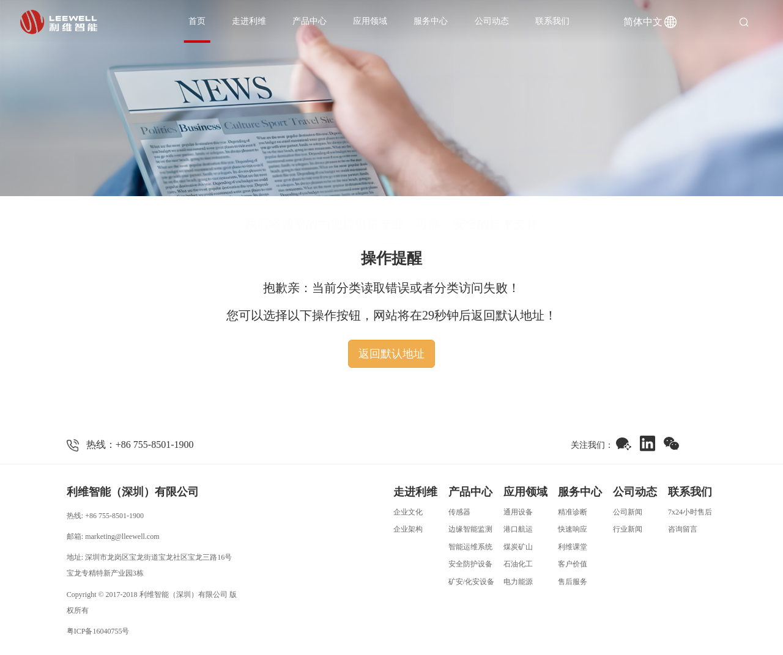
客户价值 (572, 564)
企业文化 (408, 512)
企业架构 (408, 529)
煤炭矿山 (518, 547)
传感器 (459, 512)
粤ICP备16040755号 (98, 631)
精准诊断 (572, 512)
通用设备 (518, 512)
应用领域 (370, 21)
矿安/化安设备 (471, 581)
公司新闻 (627, 512)
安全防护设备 (470, 564)
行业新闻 (627, 529)
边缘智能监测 (470, 529)
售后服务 (572, 581)
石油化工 (518, 564)
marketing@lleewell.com (122, 536)
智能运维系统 (470, 547)
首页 (197, 21)
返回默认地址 (391, 354)
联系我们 (552, 21)
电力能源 (518, 581)
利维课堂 (572, 547)
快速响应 (572, 529)
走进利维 (249, 21)
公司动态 (492, 21)
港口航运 (518, 529)
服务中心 (431, 21)
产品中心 (309, 21)
